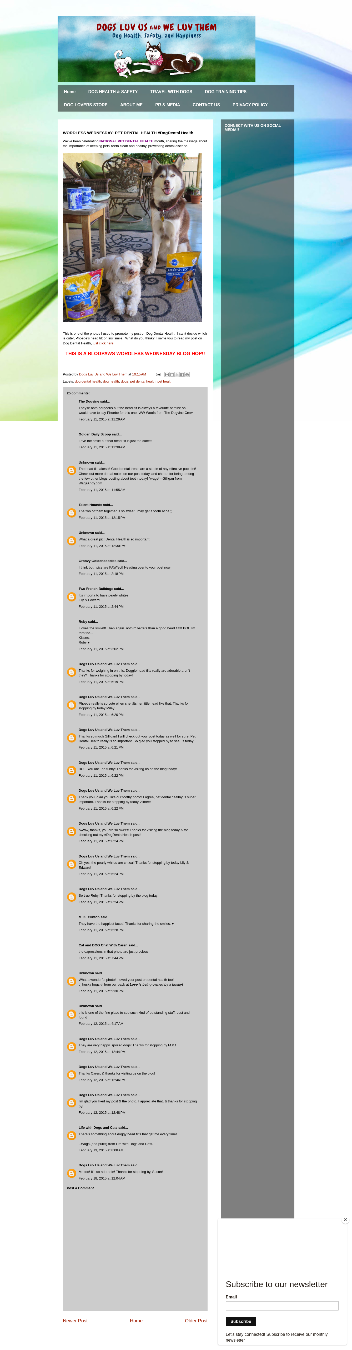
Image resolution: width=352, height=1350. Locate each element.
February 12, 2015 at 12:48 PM (102, 1113)
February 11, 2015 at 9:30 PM (101, 991)
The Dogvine (89, 401)
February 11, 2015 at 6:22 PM (101, 775)
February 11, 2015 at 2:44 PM (101, 607)
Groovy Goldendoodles (98, 561)
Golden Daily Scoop (95, 434)
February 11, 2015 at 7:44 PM (101, 958)
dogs (124, 381)
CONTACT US (206, 105)
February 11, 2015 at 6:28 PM (101, 930)
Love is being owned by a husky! (156, 984)
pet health (164, 381)
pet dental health (142, 381)
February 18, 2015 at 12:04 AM (102, 1178)
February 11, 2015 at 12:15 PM (102, 518)
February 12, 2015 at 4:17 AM (101, 1024)
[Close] (345, 1220)
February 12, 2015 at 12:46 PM (102, 1080)
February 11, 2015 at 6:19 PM (101, 682)
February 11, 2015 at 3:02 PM (101, 649)
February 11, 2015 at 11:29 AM (102, 419)
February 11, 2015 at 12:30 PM (102, 546)
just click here (103, 343)
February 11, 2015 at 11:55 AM (102, 490)
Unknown (86, 462)
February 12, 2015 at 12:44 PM (102, 1052)
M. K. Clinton (89, 917)
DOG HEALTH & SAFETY (113, 91)
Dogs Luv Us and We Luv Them (104, 664)
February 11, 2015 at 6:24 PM (101, 841)
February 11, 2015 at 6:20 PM (101, 715)
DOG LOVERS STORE (86, 105)
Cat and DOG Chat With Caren (103, 945)
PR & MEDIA (167, 105)
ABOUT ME (131, 105)
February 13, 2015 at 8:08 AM (101, 1150)
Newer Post (75, 1320)
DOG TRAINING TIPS (226, 91)
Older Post (196, 1320)
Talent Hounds (90, 505)
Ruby (83, 622)
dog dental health (88, 381)
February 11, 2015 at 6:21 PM (101, 747)
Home (70, 91)
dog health (111, 381)
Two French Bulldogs (96, 589)
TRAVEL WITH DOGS (171, 91)
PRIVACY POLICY (250, 105)
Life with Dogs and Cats (98, 1128)
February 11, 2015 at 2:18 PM (101, 574)
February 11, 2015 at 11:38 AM (102, 447)
